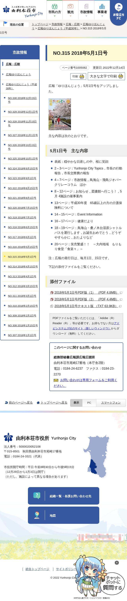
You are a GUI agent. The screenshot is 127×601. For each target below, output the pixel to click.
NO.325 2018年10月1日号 (23, 158)
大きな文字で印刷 (103, 76)
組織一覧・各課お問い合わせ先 (70, 496)
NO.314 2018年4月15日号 (23, 266)
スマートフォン (111, 402)
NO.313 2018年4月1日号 (22, 276)
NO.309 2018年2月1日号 (22, 315)
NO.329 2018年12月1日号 (23, 111)
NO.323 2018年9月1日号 (22, 178)
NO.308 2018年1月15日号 (23, 325)
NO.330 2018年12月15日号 (22, 100)
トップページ (40, 24)
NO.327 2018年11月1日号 (23, 135)
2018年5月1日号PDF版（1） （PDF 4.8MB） (88, 292)
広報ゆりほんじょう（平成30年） (59, 28)
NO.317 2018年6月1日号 (22, 237)
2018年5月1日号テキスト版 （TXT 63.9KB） (87, 306)
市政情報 (86, 12)
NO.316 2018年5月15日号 (23, 246)
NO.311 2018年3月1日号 (22, 295)
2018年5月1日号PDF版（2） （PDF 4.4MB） (88, 299)
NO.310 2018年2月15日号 (23, 305)
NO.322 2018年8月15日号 (23, 188)
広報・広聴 (73, 24)
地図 (53, 515)
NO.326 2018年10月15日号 (22, 147)
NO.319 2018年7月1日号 (22, 217)
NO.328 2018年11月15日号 (22, 123)
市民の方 (54, 12)
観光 (70, 12)
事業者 (102, 12)
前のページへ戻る (21, 402)
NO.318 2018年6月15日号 (23, 227)
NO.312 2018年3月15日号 (23, 286)
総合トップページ (37, 569)
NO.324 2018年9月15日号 (23, 168)
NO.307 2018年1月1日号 (22, 335)
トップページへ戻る (54, 402)
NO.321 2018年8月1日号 (22, 197)
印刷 (75, 76)
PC (89, 402)
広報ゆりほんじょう (18, 74)
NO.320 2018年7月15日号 (23, 207)
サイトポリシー (66, 569)
